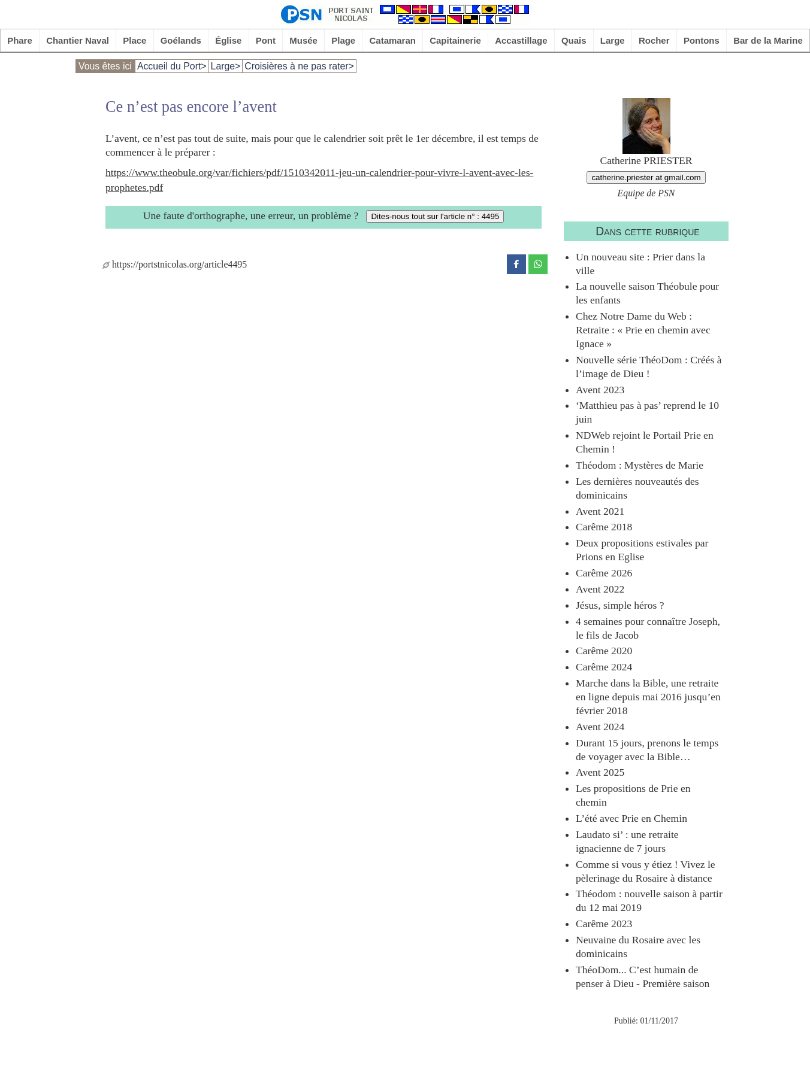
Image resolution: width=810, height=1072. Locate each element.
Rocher (654, 40)
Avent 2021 (600, 511)
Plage (343, 40)
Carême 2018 (604, 527)
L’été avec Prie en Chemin (631, 818)
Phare (19, 40)
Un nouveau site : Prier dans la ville (640, 264)
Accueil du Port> (172, 66)
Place (134, 40)
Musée (303, 40)
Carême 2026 (604, 573)
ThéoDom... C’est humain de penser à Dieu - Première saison (642, 976)
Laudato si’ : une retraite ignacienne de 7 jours (627, 841)
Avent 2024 (600, 727)
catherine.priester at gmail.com (645, 177)
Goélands (181, 40)
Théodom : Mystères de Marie (639, 465)
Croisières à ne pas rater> (299, 66)
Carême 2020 (604, 651)
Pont (266, 40)
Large (612, 40)
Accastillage (521, 40)
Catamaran (393, 40)
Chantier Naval (77, 40)
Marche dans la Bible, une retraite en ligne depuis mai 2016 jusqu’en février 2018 (648, 696)
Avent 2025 (600, 772)
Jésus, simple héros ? (620, 605)
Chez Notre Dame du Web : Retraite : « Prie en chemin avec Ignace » (643, 330)
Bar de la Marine (768, 40)
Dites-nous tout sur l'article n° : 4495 (435, 216)
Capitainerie (455, 40)
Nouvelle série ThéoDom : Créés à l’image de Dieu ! (648, 366)
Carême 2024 (604, 667)
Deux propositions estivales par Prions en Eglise (642, 550)
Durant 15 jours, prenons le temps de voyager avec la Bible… (647, 750)
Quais (574, 40)
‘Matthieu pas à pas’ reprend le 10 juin (647, 412)
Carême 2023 (604, 924)
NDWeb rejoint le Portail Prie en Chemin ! (645, 442)
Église (228, 40)
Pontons (702, 40)
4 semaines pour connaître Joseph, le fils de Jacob (648, 628)
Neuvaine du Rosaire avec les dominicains (638, 946)
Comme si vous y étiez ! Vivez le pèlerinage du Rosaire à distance (645, 871)
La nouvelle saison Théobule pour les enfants (647, 293)
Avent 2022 (600, 589)
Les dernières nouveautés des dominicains (637, 488)
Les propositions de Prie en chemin (633, 795)
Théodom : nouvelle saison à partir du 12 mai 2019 (649, 900)
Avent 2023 (600, 390)
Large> (226, 66)
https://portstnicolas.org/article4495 (174, 264)
